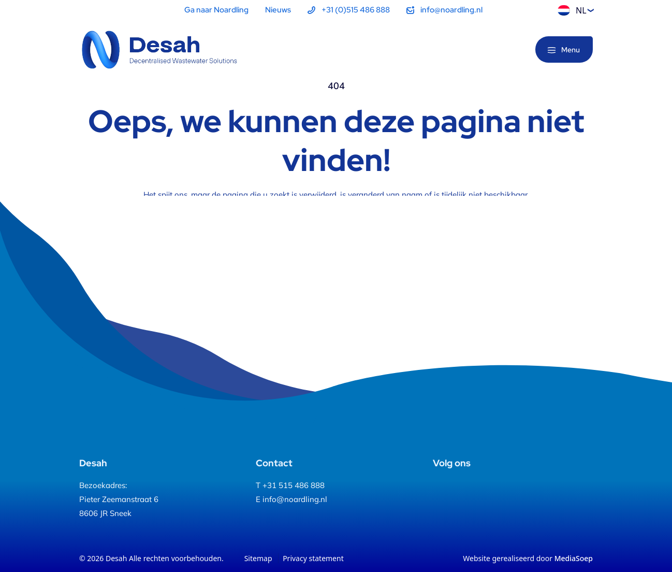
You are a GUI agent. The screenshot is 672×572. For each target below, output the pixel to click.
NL (572, 10)
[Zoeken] (510, 50)
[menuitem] (348, 10)
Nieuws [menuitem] (278, 10)
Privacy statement (313, 558)
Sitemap (258, 558)
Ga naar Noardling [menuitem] (216, 10)
